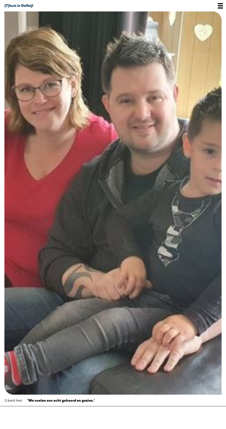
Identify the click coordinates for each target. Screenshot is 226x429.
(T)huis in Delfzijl (18, 6)
